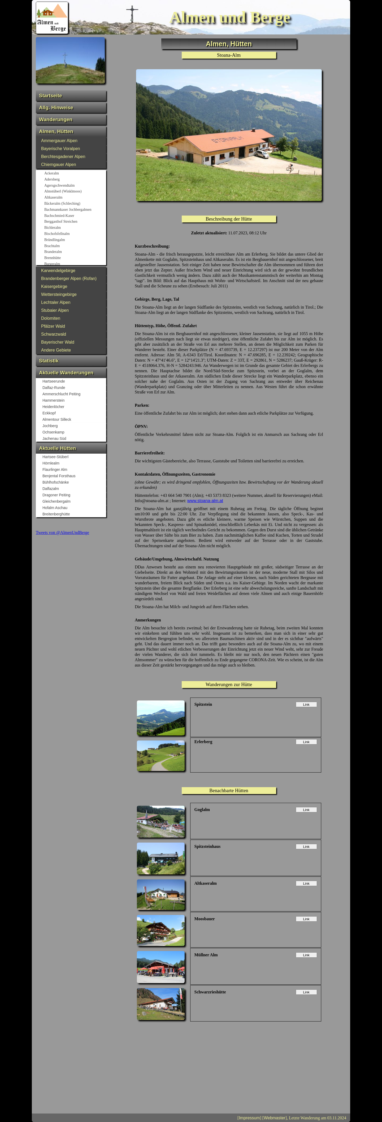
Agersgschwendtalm (75, 185)
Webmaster (274, 1118)
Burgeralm (75, 264)
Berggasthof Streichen (75, 222)
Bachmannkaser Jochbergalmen (75, 210)
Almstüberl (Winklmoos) (75, 191)
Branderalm (75, 252)
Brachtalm (75, 246)
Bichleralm (75, 228)
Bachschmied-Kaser (75, 216)
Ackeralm (75, 173)
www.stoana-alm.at (205, 500)
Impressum (249, 1118)
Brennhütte (75, 258)
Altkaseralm (75, 197)
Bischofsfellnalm (75, 234)
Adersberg (75, 179)
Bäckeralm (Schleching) (75, 203)
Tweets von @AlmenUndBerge (62, 532)
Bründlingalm (75, 240)
